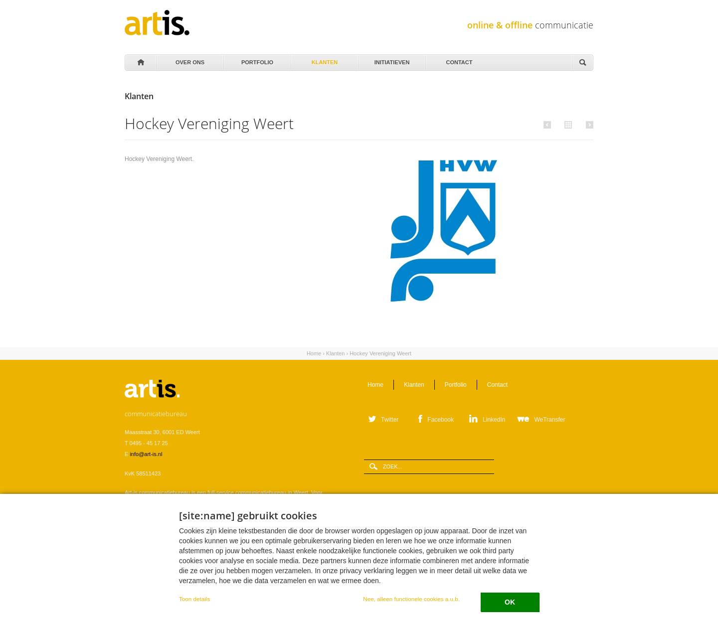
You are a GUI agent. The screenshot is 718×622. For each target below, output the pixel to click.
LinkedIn (494, 419)
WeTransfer (549, 419)
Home (140, 62)
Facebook (440, 419)
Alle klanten (567, 124)
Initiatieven (391, 59)
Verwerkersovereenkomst (215, 578)
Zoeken (582, 63)
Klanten (324, 59)
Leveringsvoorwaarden (152, 578)
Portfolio (256, 59)
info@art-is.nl (146, 454)
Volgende (588, 125)
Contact (458, 59)
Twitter (389, 419)
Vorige (548, 125)
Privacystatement (272, 578)
